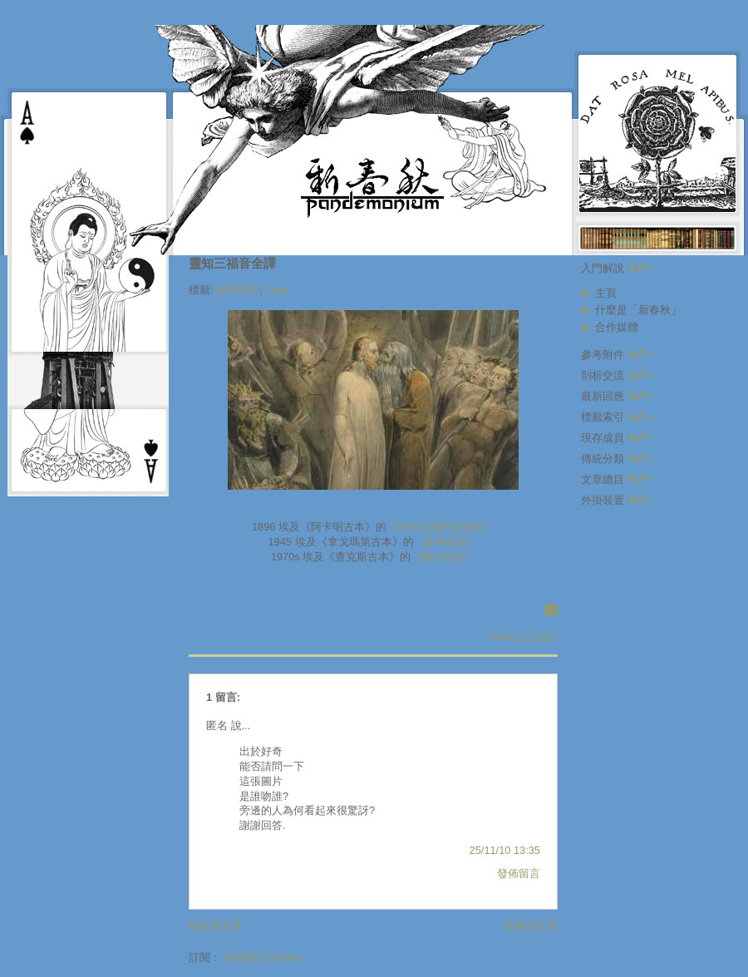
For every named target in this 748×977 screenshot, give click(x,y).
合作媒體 (616, 327)
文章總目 (616, 479)
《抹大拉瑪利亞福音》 (440, 527)
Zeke (276, 290)
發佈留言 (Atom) (263, 957)
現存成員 (616, 438)
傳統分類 (616, 458)
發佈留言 (518, 873)
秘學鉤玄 (237, 290)
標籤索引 (616, 417)
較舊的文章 (531, 926)
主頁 (606, 293)
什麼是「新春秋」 (638, 309)
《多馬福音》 (446, 541)
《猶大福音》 (443, 556)
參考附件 (616, 354)
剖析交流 (616, 375)
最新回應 (616, 396)
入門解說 (616, 268)
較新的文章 (216, 926)
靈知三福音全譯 (232, 263)
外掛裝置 (616, 500)
